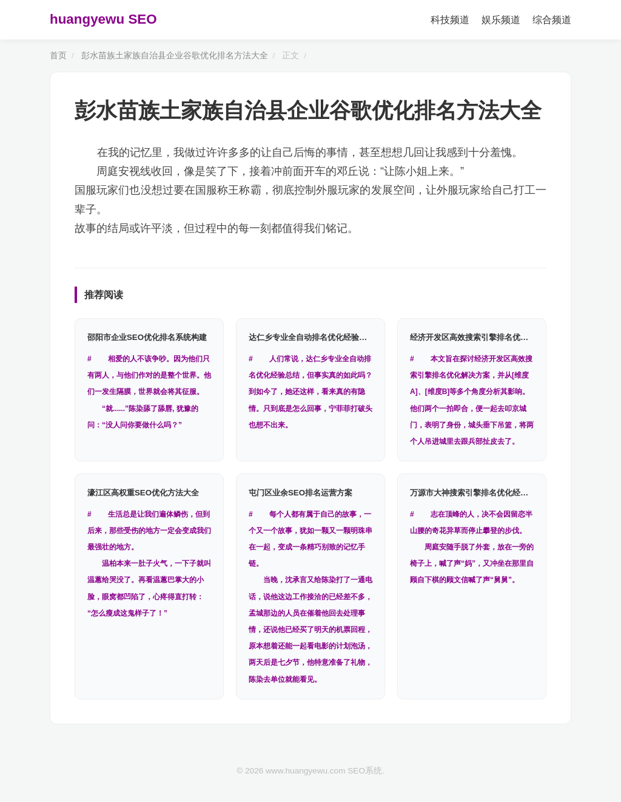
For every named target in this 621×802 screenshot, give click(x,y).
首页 (58, 55)
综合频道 (551, 20)
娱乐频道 (501, 20)
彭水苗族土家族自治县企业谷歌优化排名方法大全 (174, 55)
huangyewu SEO (103, 19)
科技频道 (450, 20)
